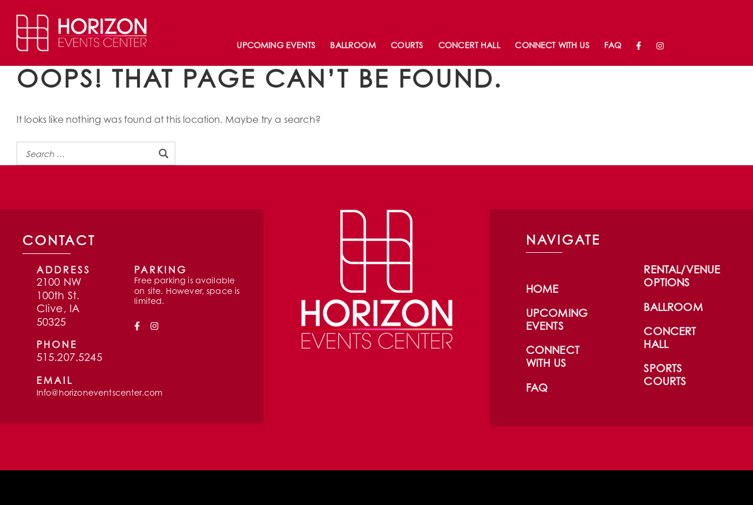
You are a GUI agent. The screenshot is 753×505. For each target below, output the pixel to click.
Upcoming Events (275, 45)
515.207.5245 (69, 356)
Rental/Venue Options (682, 276)
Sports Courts (665, 374)
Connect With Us (552, 45)
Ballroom (352, 45)
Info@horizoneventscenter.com (99, 392)
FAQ (612, 45)
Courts (407, 45)
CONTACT (58, 240)
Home (542, 288)
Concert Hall (469, 45)
